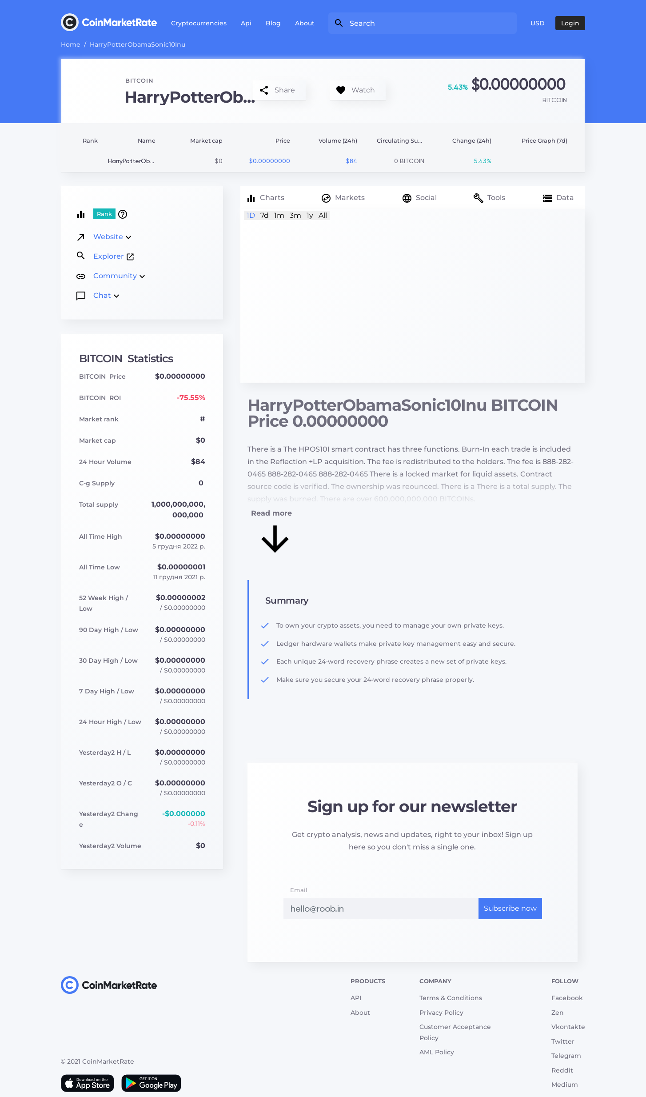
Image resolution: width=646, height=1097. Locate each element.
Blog (273, 23)
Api (246, 23)
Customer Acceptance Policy (455, 1032)
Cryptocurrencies (199, 23)
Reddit (562, 1070)
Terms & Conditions (450, 998)
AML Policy (436, 1052)
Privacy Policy (441, 1013)
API (356, 998)
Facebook (567, 998)
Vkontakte (568, 1027)
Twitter (562, 1041)
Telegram (566, 1056)
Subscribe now (510, 908)
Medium (564, 1085)
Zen (557, 1013)
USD (537, 23)
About (305, 23)
